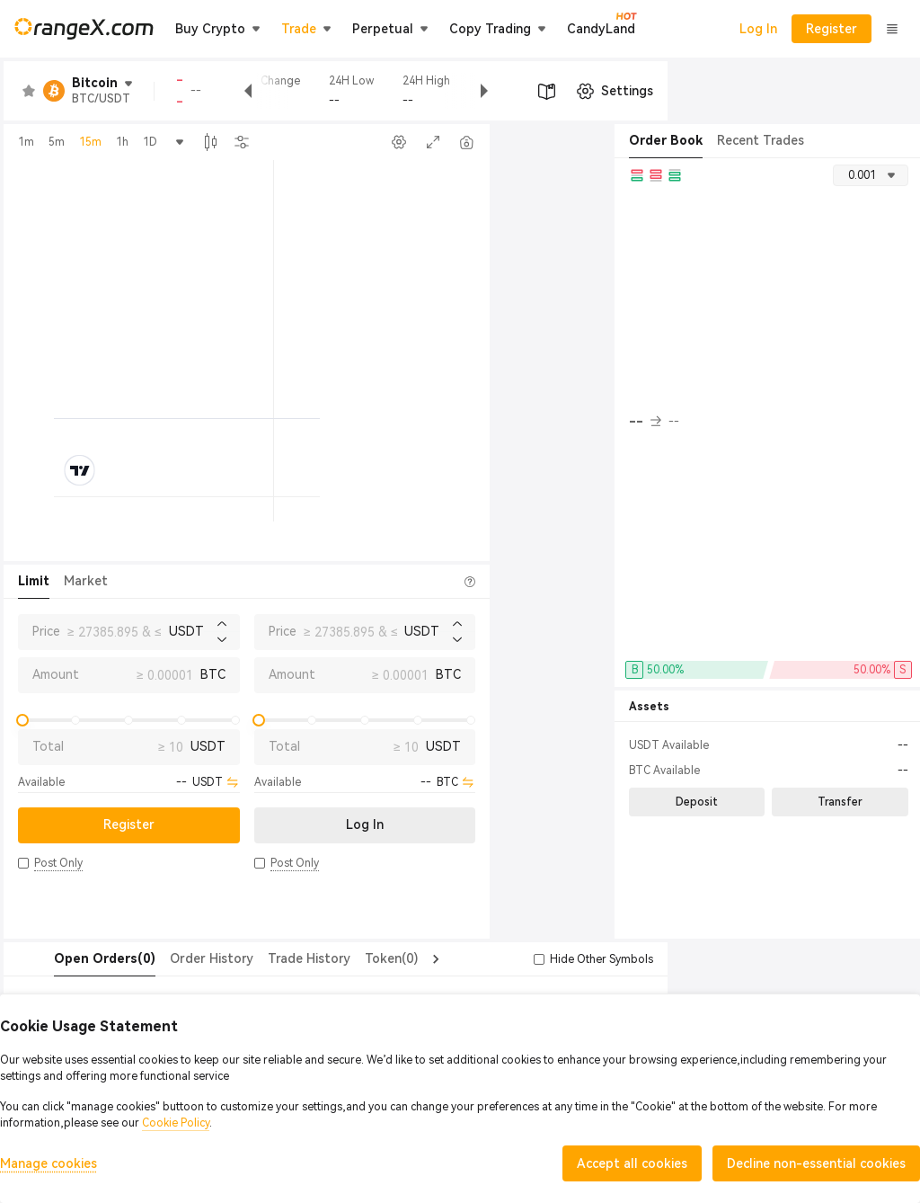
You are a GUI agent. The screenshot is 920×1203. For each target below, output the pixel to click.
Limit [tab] (33, 581)
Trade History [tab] (273, 958)
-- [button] (645, 421)
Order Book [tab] (666, 140)
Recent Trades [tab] (760, 140)
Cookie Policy (175, 1123)
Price (46, 631)
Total (48, 746)
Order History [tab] (175, 958)
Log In (758, 29)
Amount (55, 674)
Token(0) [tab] (355, 958)
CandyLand (601, 28)
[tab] (68, 959)
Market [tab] (86, 581)
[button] (23, 863)
